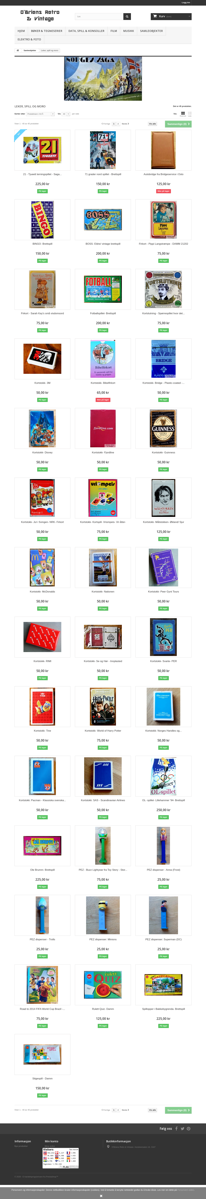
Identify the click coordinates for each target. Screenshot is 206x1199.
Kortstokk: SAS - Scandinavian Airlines (103, 800)
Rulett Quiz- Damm (103, 1009)
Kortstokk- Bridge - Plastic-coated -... (164, 383)
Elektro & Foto (29, 39)
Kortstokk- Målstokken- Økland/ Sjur (163, 522)
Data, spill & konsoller (86, 31)
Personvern (20, 1154)
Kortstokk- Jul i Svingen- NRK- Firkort (42, 522)
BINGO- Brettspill (42, 243)
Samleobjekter (151, 31)
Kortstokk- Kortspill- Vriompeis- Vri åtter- (103, 522)
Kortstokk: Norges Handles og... (163, 730)
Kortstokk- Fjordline (103, 452)
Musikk (128, 31)
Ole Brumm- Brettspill (42, 869)
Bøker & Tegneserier (46, 31)
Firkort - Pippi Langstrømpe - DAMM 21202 (163, 243)
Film (113, 31)
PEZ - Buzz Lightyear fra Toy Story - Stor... (103, 869)
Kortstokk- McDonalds (42, 591)
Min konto (51, 1141)
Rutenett (183, 114)
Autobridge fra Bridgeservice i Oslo (163, 174)
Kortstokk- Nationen (103, 591)
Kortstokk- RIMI (42, 661)
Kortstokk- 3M (42, 383)
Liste (190, 114)
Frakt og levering (22, 1150)
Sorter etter (20, 114)
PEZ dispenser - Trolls (42, 939)
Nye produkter (21, 1146)
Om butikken (20, 1164)
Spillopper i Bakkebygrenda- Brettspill (163, 1009)
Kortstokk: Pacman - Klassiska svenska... (42, 800)
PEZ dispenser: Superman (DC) (163, 939)
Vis (59, 114)
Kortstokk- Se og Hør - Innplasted (103, 661)
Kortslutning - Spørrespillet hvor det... (163, 313)
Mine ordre (50, 1146)
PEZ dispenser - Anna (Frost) (163, 869)
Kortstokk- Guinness (163, 452)
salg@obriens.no (125, 1157)
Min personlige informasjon (58, 1158)
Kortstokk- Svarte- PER (163, 661)
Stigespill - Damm (42, 1078)
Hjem (21, 31)
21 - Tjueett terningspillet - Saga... (42, 174)
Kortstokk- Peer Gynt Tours (163, 591)
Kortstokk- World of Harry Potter (103, 730)
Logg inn (186, 2)
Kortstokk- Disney (42, 452)
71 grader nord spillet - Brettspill (103, 174)
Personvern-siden (185, 1190)
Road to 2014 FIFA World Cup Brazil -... (42, 1009)
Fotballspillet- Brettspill (103, 313)
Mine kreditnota (52, 1150)
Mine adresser (51, 1154)
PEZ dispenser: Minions (103, 939)
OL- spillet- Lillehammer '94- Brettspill (163, 800)
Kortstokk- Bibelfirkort (103, 383)
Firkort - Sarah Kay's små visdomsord (42, 313)
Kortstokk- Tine (42, 730)
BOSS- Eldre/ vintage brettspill (103, 243)
